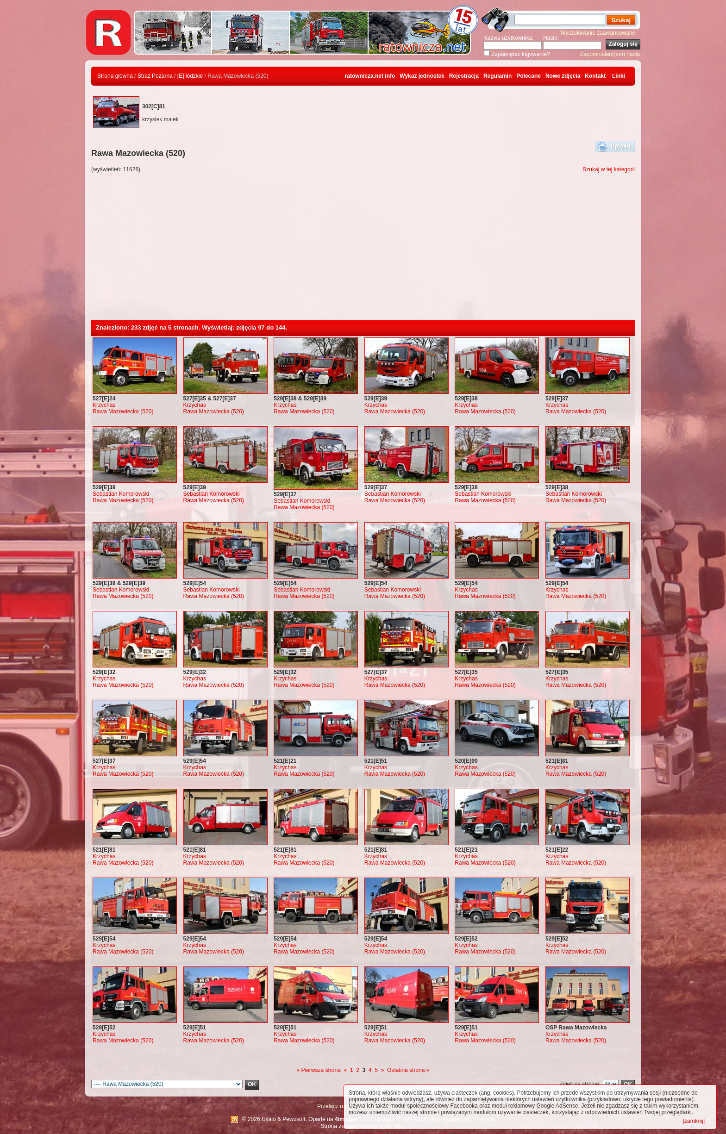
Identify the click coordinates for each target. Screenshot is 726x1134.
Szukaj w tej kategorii (608, 169)
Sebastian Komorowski (121, 494)
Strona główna (115, 76)
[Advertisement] (363, 251)
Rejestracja (464, 76)
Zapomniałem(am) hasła (610, 54)
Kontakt (595, 76)
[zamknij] (694, 1121)
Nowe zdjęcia (562, 76)
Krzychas (104, 405)
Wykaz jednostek (422, 76)
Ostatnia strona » (408, 1070)
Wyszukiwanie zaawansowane (597, 33)
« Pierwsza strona (319, 1070)
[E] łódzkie (190, 76)
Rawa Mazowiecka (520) (123, 411)
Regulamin (497, 76)
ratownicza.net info (370, 76)
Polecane (528, 76)
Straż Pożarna (155, 76)
